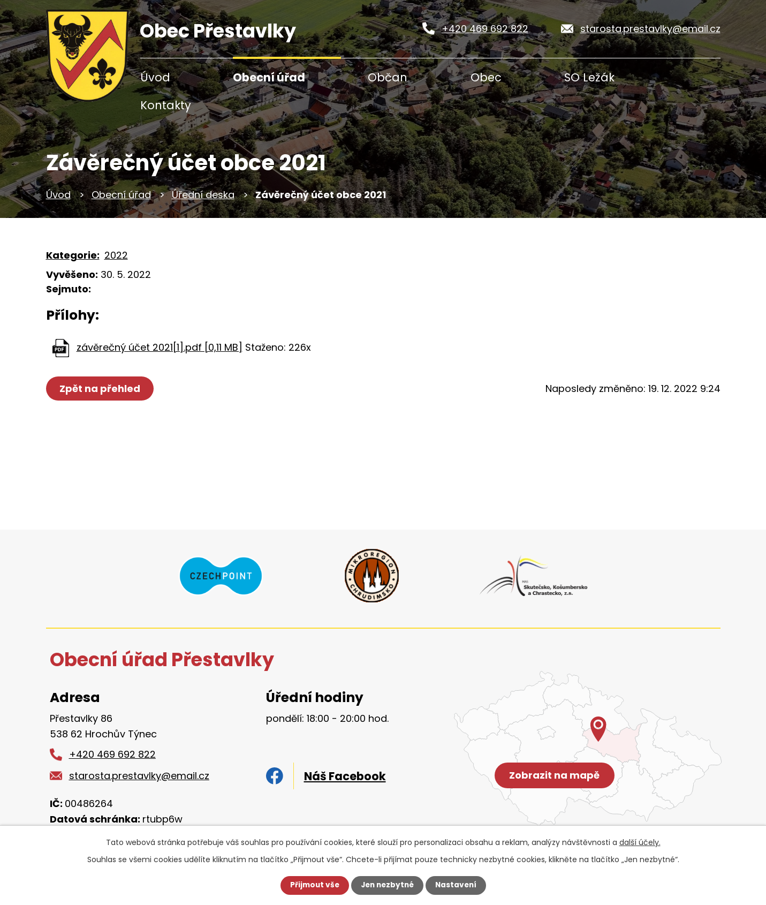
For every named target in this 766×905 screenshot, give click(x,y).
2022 (116, 255)
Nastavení (458, 885)
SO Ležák (589, 77)
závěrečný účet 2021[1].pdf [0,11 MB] (159, 347)
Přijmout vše (312, 885)
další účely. (640, 842)
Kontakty (165, 105)
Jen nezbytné (387, 885)
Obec (486, 77)
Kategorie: (73, 255)
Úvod (155, 77)
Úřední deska (203, 194)
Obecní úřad (269, 77)
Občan (387, 77)
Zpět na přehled (100, 388)
